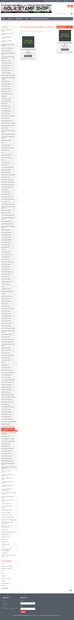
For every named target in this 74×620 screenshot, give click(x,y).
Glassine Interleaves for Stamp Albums (8, 501)
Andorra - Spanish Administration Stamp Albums (8, 57)
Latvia (3, 286)
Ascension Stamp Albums (7, 70)
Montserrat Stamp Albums (7, 323)
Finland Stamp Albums (6, 191)
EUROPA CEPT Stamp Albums (8, 179)
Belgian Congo (4, 103)
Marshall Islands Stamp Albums (8, 308)
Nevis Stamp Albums (6, 336)
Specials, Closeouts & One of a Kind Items (9, 556)
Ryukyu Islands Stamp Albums (7, 372)
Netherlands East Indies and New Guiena (8, 331)
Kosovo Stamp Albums (6, 279)
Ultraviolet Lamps (5, 541)
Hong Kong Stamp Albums (7, 239)
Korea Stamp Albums (6, 276)
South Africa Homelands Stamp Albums (9, 397)
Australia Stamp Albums (6, 72)
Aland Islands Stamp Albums (7, 48)
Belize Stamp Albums (6, 108)
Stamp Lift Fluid (5, 529)
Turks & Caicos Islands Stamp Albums (9, 441)
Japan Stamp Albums (6, 266)
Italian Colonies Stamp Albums (8, 261)
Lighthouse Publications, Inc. (7, 568)
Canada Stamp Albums (6, 145)
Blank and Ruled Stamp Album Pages (8, 497)
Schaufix (3, 580)
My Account (9, 1)
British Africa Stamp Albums (7, 120)
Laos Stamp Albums (5, 284)
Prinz (3, 571)
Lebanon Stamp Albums (6, 288)
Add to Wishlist (24, 58)
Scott (3, 563)
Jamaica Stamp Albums (6, 264)
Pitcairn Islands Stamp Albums (7, 355)
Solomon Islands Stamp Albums (8, 394)
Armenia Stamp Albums (6, 65)
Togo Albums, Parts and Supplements (9, 421)
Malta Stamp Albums (6, 306)
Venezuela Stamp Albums (7, 458)
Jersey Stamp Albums (6, 269)
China (3, 152)
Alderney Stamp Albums (6, 50)
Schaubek (4, 585)
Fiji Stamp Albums (5, 189)
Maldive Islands (5, 303)
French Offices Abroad (6, 201)
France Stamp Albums (6, 194)
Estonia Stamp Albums (6, 177)
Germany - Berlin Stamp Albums (8, 215)
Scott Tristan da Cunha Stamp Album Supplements (9, 433)
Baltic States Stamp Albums (7, 93)
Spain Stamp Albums (6, 404)
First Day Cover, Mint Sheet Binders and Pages (7, 526)
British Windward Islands (6, 140)
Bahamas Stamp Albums (6, 88)
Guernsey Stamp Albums (6, 237)
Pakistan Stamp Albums (6, 350)
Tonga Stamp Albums (6, 424)
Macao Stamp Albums (6, 298)
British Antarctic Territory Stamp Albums (9, 123)
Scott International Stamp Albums (6, 38)
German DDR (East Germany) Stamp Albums (9, 218)
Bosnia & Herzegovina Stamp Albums (9, 115)
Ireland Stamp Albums (6, 252)
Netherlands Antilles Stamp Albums (8, 328)
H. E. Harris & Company (6, 578)
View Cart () (69, 1)
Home (3, 21)
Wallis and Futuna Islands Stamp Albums (8, 464)
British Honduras (5, 128)
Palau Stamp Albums (6, 352)
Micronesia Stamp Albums (7, 316)
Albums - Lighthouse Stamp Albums (7, 479)
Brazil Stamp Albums (6, 118)
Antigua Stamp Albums (6, 60)
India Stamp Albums (5, 247)
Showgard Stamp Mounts (6, 509)
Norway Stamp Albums (6, 347)
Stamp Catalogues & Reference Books (8, 34)
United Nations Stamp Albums (7, 448)
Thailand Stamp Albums (6, 416)
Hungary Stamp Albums (6, 242)
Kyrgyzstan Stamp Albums (7, 281)
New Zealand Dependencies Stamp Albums (8, 345)
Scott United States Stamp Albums (7, 30)
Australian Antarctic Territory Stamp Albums (8, 78)
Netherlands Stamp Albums (7, 334)
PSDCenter (58, 615)
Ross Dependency (5, 365)
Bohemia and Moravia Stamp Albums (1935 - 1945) (9, 468)
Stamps (3, 546)
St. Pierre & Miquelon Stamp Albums (9, 379)
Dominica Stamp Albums (6, 172)
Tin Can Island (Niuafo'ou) (7, 419)
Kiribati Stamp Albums (6, 274)
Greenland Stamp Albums (7, 232)
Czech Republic (5, 164)
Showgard (4, 576)
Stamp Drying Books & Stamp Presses (9, 519)
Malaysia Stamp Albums (6, 301)
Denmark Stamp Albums (6, 169)
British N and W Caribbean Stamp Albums (8, 137)
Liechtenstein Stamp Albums (7, 291)
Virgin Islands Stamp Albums (7, 460)
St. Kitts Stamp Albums (6, 377)
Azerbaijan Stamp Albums (7, 83)
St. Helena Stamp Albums (7, 374)
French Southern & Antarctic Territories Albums (9, 207)
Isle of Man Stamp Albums (7, 254)
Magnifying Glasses (5, 534)
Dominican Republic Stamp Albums (8, 174)
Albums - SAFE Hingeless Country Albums (7, 490)
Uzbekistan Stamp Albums (7, 451)
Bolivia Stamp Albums (6, 113)
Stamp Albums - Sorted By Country (13, 21)
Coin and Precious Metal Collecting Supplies (6, 550)
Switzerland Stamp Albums (7, 411)
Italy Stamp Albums (5, 259)
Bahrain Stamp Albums (6, 91)
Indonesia (3, 249)
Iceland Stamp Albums (6, 244)
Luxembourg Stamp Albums (7, 296)
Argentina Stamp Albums (6, 62)
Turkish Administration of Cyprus (8, 438)
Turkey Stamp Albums (6, 436)
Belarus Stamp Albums (6, 101)
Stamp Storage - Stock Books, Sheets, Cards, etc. (7, 523)
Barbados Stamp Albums (6, 98)
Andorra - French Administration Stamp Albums (9, 54)
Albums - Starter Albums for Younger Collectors (9, 493)
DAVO (3, 573)
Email (22, 606)
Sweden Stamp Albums (6, 409)
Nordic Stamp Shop (5, 544)
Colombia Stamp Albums (6, 157)
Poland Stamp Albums (6, 357)
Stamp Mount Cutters (6, 512)
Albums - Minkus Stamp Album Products (8, 482)
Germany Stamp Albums (6, 212)
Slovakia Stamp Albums (6, 392)
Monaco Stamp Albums (6, 320)
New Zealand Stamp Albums (7, 341)
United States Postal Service (7, 566)
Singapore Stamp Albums (6, 387)
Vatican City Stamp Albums (7, 455)
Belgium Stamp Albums (6, 105)
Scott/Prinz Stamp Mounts (7, 503)
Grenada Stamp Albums (6, 234)
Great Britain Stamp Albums (7, 223)
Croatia (3, 160)
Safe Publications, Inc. (6, 583)
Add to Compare (32, 58)
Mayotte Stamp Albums (6, 311)
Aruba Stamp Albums (6, 67)
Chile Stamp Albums (6, 150)
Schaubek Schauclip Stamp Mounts (7, 507)
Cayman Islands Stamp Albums (8, 147)
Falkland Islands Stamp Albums (8, 182)
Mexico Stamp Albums (6, 313)
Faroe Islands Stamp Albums (7, 187)
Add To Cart (28, 56)
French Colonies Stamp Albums (8, 199)
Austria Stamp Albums (6, 81)
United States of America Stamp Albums (8, 45)
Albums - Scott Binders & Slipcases (6, 471)
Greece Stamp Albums (6, 229)
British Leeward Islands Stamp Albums (9, 134)
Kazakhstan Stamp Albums (7, 271)
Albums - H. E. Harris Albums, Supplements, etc (7, 475)
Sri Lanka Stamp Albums (6, 389)
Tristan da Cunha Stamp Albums (29, 21)
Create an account (19, 1)
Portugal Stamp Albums (6, 360)
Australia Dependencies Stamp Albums (9, 75)
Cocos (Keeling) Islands (6, 155)
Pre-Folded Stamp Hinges (7, 514)
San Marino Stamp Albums (7, 384)
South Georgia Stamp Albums (7, 401)
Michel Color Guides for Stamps (8, 517)
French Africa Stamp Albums (7, 196)
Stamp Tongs (4, 539)
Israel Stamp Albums (6, 257)
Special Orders (4, 552)
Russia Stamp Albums (6, 367)
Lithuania (3, 293)
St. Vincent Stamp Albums (7, 382)
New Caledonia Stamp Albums (7, 339)
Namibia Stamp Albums (6, 325)
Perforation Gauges (5, 537)
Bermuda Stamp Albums (6, 110)
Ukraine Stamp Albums (6, 446)
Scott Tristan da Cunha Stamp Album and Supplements (9, 429)
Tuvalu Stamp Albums (6, 443)
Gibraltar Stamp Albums (6, 221)
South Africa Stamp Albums (7, 399)
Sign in (14, 1)
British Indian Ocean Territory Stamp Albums (9, 131)
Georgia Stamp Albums (6, 210)
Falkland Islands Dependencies (8, 184)
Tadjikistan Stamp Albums (7, 414)
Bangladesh (4, 96)
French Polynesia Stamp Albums (8, 204)
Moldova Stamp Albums (6, 318)
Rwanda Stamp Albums (6, 370)
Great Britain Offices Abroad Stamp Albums (8, 227)
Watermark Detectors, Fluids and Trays (9, 532)
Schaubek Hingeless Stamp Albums (7, 486)
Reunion (3, 362)
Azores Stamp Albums (6, 86)
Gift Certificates (3, 1)
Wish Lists (60, 1)
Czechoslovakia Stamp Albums (8, 167)
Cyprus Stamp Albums (6, 162)
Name (22, 600)
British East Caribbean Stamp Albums (9, 125)
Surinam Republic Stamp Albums (8, 406)
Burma (3, 142)
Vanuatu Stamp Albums (6, 453)
